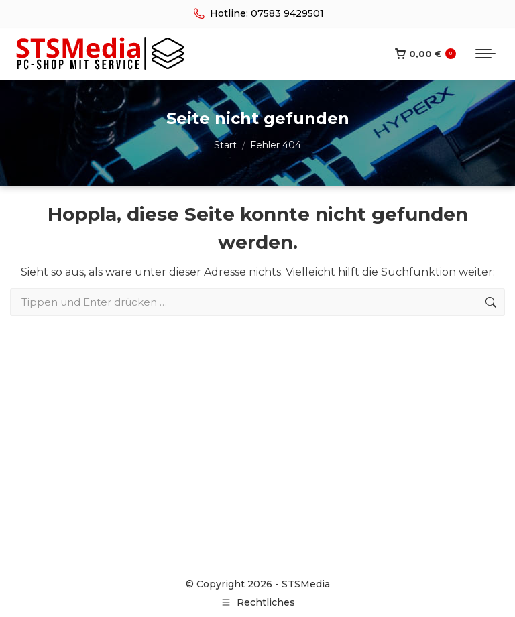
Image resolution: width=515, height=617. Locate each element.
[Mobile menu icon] (485, 53)
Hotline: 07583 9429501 (257, 13)
